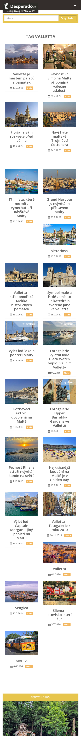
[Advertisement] (43, 161)
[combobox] (31, 18)
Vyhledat (67, 18)
